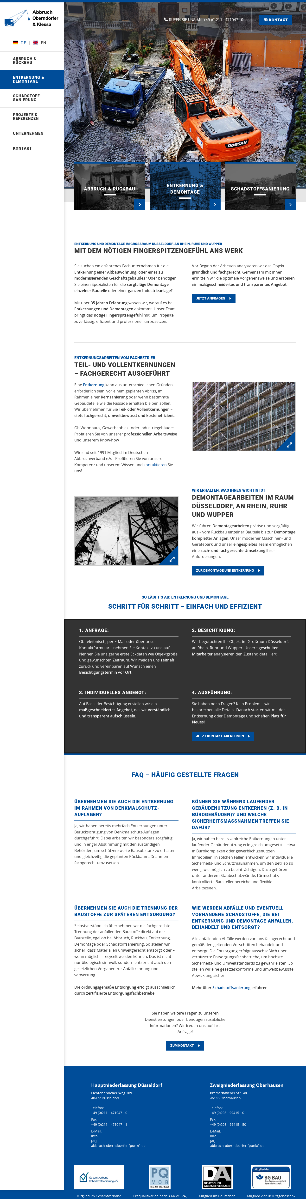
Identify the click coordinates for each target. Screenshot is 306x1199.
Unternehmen (28, 133)
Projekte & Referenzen (26, 116)
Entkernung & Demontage (29, 79)
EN (40, 42)
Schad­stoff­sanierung (27, 98)
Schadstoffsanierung (231, 988)
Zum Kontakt (182, 1046)
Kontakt (22, 148)
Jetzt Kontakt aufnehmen (220, 736)
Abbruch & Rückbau (25, 60)
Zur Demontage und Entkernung (225, 571)
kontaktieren (155, 464)
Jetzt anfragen (210, 299)
